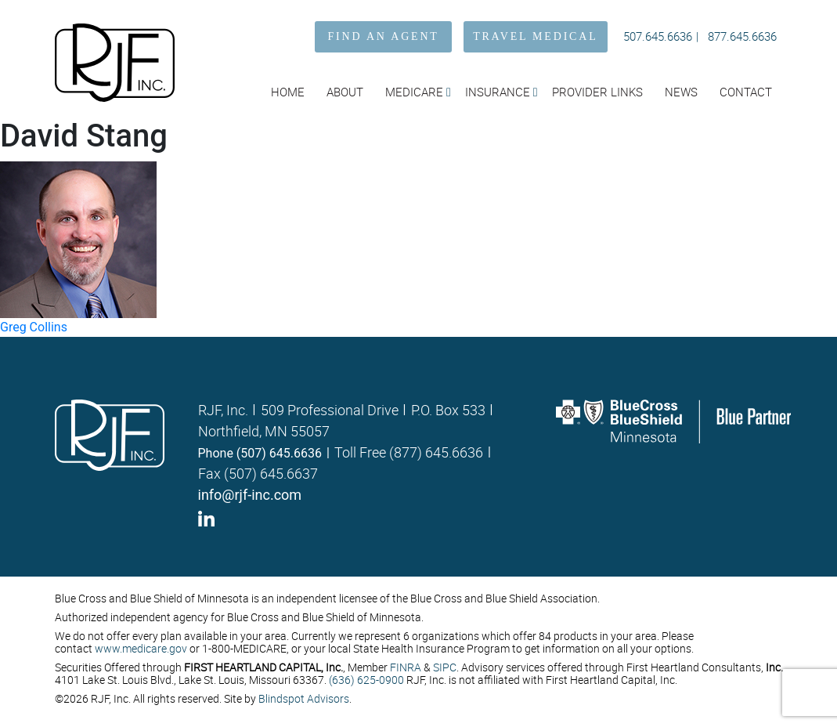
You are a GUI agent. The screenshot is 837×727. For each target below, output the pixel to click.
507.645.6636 (657, 36)
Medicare (414, 91)
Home (288, 91)
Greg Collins (33, 327)
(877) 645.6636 (436, 452)
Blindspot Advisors (303, 698)
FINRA (405, 667)
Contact (746, 91)
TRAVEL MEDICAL (535, 36)
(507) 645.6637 (271, 473)
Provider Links (597, 91)
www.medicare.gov (141, 648)
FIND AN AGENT (383, 36)
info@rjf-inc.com (250, 494)
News (681, 91)
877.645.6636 (742, 36)
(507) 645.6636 (279, 453)
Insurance (497, 91)
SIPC (444, 667)
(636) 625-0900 (366, 679)
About (345, 91)
